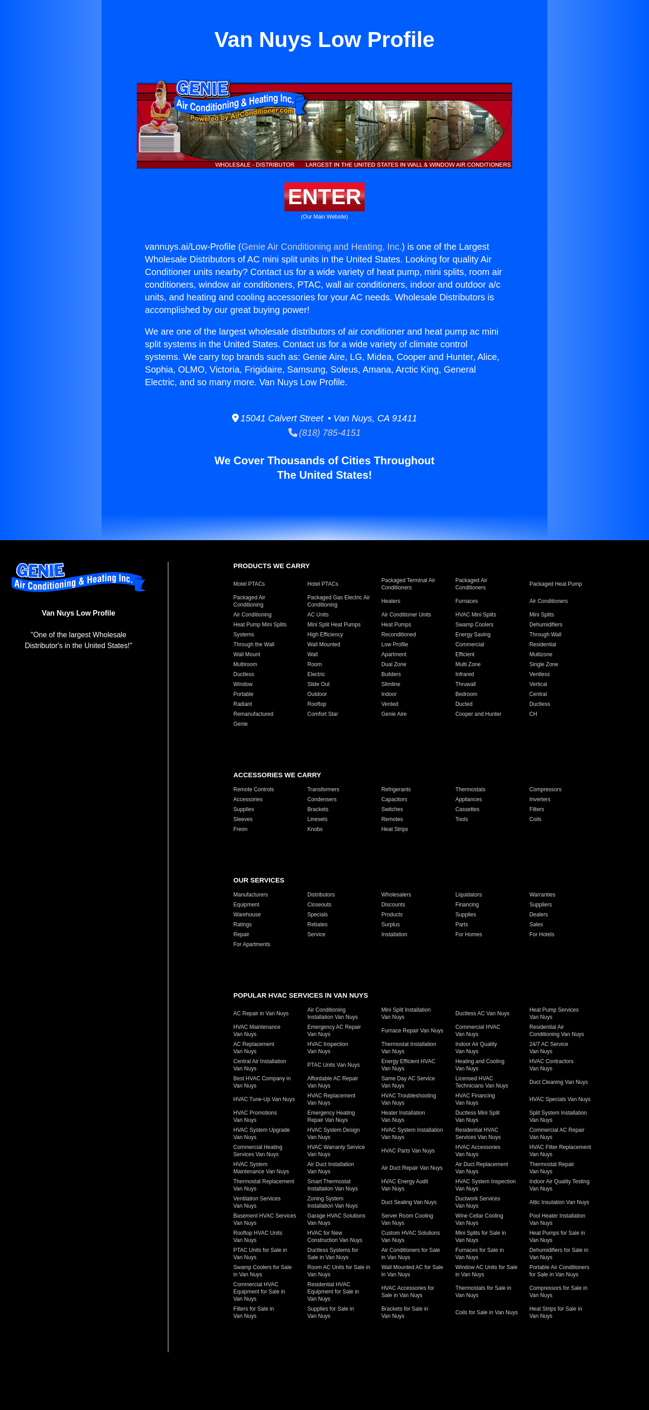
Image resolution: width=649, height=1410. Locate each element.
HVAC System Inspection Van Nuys (485, 1185)
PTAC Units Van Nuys (333, 1065)
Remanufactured (253, 714)
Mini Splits (541, 615)
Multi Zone (468, 664)
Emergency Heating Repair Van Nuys (331, 1116)
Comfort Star (322, 714)
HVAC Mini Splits (475, 615)
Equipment (246, 904)
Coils (535, 819)
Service (316, 934)
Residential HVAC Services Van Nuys (478, 1133)
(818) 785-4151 (324, 433)
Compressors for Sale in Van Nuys (558, 1291)
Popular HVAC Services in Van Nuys (300, 995)
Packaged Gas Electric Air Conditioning (338, 601)
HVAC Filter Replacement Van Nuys (560, 1151)
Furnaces (466, 601)
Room (314, 664)
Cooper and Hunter (478, 714)
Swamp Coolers (474, 624)
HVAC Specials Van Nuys (560, 1099)
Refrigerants (396, 789)
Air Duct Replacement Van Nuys (481, 1168)
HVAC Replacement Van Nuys (331, 1099)
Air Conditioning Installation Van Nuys (332, 1013)
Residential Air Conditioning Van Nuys (556, 1030)
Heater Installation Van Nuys (403, 1116)
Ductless (243, 674)
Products (392, 914)
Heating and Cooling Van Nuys (480, 1065)
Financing (467, 904)
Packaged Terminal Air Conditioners (408, 584)
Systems (243, 634)
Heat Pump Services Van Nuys (554, 1013)
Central (538, 694)
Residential (542, 644)
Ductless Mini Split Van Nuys (477, 1116)
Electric (316, 674)
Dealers (538, 914)
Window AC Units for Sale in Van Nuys (486, 1271)
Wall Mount (246, 654)
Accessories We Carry (277, 775)
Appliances (468, 799)
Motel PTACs (249, 584)
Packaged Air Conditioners (471, 584)
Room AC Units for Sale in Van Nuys (338, 1271)
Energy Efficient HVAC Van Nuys (408, 1065)
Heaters (390, 601)
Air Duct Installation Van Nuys (330, 1168)
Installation (394, 934)
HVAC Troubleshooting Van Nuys (408, 1099)
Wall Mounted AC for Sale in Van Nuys (412, 1271)
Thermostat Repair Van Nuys (551, 1168)
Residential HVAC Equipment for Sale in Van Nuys (333, 1291)
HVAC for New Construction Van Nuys (334, 1236)
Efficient (464, 654)
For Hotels (541, 934)
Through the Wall (253, 644)
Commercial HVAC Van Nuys (478, 1030)
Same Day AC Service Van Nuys (408, 1082)
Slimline (390, 684)
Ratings (242, 924)
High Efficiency (325, 634)
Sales (536, 924)
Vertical (538, 684)
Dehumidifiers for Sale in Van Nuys (559, 1254)
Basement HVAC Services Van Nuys (264, 1219)
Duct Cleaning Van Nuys (558, 1082)
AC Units (318, 615)
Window (243, 684)
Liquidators (468, 895)
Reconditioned (398, 634)
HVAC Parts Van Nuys (408, 1151)
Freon (240, 829)
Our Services (258, 880)
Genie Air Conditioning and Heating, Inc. (321, 247)
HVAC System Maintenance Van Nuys (261, 1168)
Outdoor (317, 694)
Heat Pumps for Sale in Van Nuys (557, 1236)
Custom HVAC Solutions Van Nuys (410, 1236)
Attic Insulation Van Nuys (559, 1202)
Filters (536, 809)
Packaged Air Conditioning (249, 601)
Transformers (323, 789)
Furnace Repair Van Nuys (412, 1030)
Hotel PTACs (322, 584)
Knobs (315, 829)
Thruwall (465, 684)
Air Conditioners (548, 601)
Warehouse (247, 914)
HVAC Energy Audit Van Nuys (404, 1185)
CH (533, 714)
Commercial (469, 644)
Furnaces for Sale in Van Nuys (479, 1254)
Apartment (393, 654)
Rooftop (316, 704)
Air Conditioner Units (406, 615)
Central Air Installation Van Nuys (259, 1065)
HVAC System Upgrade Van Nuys (261, 1133)
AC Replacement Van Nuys (253, 1048)
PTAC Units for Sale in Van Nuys (260, 1254)
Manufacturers (250, 895)
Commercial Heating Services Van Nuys (258, 1151)
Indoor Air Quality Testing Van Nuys (559, 1185)
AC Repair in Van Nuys (261, 1013)
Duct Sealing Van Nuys (409, 1202)
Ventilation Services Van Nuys (257, 1202)
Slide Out (318, 684)
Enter (325, 197)
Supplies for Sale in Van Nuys (330, 1312)
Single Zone (543, 664)
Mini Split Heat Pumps (334, 624)
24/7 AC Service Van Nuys (548, 1048)
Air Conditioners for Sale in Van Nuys (410, 1254)
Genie (240, 724)
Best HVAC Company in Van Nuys (262, 1082)
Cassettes (467, 809)
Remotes (392, 819)
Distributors (321, 895)
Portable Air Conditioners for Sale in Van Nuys (559, 1271)
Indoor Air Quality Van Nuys (476, 1048)
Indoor (389, 694)
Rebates (317, 924)
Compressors (545, 789)
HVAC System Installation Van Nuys (412, 1133)
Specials (317, 914)
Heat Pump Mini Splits (260, 624)
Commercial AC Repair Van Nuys (556, 1133)
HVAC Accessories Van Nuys (478, 1151)
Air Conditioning (252, 615)
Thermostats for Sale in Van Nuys (483, 1291)
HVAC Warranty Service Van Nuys (336, 1151)
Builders (391, 674)
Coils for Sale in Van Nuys (486, 1312)
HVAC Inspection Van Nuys (327, 1048)
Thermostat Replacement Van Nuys (263, 1185)
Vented (389, 704)
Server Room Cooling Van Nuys (407, 1219)
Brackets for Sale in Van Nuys (404, 1312)
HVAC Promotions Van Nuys (255, 1116)
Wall (312, 654)
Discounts (393, 904)
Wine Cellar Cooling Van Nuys (479, 1219)
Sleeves (243, 819)
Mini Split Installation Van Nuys (406, 1013)
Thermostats (470, 789)
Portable (243, 694)
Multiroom (245, 664)
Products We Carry (271, 566)
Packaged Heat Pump (555, 584)
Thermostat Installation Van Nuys (408, 1048)
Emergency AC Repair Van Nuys (334, 1030)
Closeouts (319, 904)
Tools (461, 819)
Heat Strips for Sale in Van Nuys (555, 1312)
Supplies (243, 809)
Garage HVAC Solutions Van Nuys (336, 1219)
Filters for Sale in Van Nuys (253, 1312)
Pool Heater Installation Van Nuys (557, 1219)
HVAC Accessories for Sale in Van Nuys (407, 1291)
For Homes (468, 934)
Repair (241, 934)
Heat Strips (394, 829)
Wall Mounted (323, 644)
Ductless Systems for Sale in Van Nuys (332, 1254)
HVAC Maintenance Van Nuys (257, 1030)
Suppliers (540, 904)
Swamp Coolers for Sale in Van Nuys (262, 1271)
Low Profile (394, 644)
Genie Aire (394, 714)
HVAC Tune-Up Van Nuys (264, 1099)
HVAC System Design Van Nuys (333, 1133)
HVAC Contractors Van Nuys (551, 1065)
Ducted (464, 704)
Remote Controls (253, 789)
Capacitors (394, 799)
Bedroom (466, 694)
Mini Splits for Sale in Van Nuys (480, 1236)
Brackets (318, 809)
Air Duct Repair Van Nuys (412, 1168)
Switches (392, 809)
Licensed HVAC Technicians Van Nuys (481, 1082)
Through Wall (545, 634)
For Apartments (251, 944)
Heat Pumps (396, 624)
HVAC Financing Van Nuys (475, 1099)
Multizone (540, 654)
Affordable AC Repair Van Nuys (332, 1082)
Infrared (464, 674)
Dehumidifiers (545, 624)
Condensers (322, 799)
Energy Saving (473, 634)
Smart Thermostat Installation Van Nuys (332, 1185)
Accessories (248, 799)
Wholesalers (396, 895)
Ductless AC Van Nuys (482, 1013)
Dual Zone (393, 664)
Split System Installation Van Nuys (558, 1116)
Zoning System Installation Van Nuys (332, 1202)
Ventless (539, 674)
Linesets (317, 819)
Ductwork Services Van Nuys (477, 1202)
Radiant (242, 704)
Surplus (390, 924)
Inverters (540, 799)
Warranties (542, 895)
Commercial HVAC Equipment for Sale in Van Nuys (259, 1291)
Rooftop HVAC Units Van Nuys (258, 1236)
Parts (461, 924)
